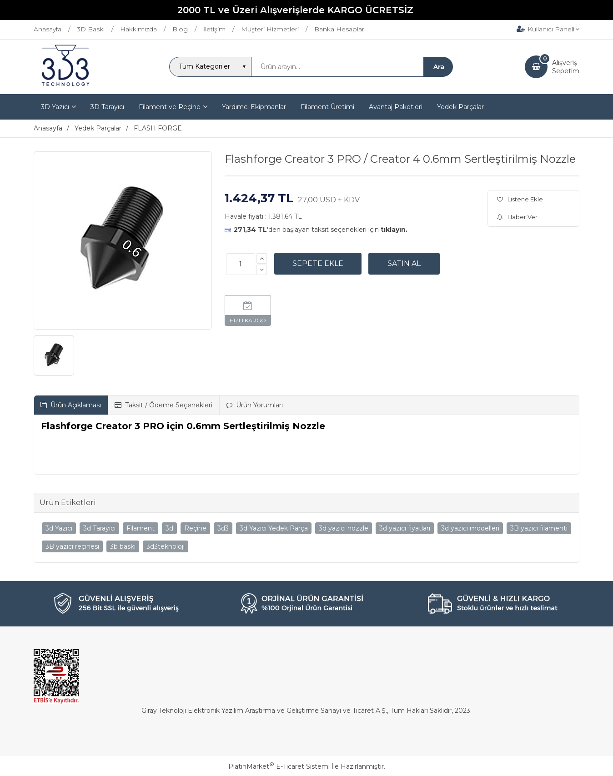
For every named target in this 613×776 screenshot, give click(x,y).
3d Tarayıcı (99, 528)
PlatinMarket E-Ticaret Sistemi (279, 766)
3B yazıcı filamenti (539, 528)
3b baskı (123, 546)
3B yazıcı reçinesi (72, 546)
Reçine (195, 528)
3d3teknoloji (165, 546)
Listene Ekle (520, 199)
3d (169, 528)
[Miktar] (240, 264)
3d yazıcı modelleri (470, 528)
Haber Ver (517, 216)
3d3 (223, 528)
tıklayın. (394, 229)
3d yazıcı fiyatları (404, 528)
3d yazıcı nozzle (343, 528)
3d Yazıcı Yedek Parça (274, 528)
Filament (140, 528)
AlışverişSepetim (565, 67)
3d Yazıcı (58, 528)
